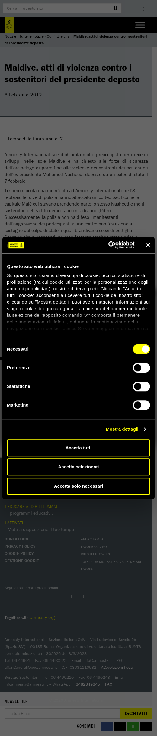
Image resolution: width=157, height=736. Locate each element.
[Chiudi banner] (148, 245)
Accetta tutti (79, 447)
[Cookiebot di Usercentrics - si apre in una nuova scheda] (108, 245)
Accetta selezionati (78, 466)
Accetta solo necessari (78, 486)
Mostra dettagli (122, 429)
